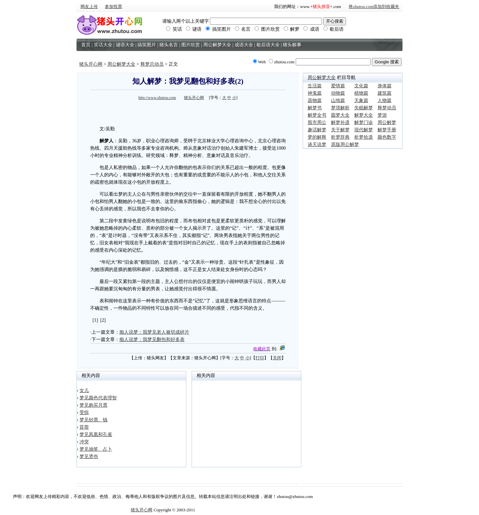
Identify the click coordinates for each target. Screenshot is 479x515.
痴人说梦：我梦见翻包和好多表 (152, 339)
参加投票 (113, 6)
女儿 (84, 390)
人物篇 (385, 100)
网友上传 (89, 6)
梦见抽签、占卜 (96, 449)
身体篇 (385, 85)
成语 (311, 29)
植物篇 (361, 93)
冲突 (84, 441)
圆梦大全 (340, 115)
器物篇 (315, 100)
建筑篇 (385, 93)
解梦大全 (363, 115)
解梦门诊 (363, 122)
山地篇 (338, 100)
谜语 (194, 29)
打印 (259, 357)
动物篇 (338, 93)
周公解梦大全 (121, 64)
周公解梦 (387, 122)
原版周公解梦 (345, 144)
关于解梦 (340, 129)
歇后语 (333, 29)
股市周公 (317, 122)
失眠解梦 (363, 107)
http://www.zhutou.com (157, 97)
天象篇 (361, 100)
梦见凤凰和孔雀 (96, 434)
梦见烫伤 (89, 456)
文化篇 (361, 85)
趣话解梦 (317, 129)
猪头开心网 (90, 64)
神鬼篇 (315, 93)
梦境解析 (340, 107)
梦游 (382, 115)
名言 (243, 29)
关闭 (277, 357)
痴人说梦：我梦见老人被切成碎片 (154, 332)
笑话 (174, 29)
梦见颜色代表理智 (98, 397)
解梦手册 (387, 129)
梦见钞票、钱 (93, 419)
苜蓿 (84, 427)
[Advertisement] (188, 112)
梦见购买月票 (93, 405)
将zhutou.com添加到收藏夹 (374, 6)
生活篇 (315, 85)
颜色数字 (387, 137)
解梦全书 (317, 115)
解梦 (292, 29)
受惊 (84, 412)
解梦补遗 (340, 122)
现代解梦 (363, 129)
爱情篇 (338, 85)
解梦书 (315, 107)
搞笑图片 (218, 29)
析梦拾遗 (363, 137)
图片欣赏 (267, 29)
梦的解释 (317, 137)
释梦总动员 (152, 64)
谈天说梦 (317, 144)
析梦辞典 (340, 137)
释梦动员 (387, 107)
